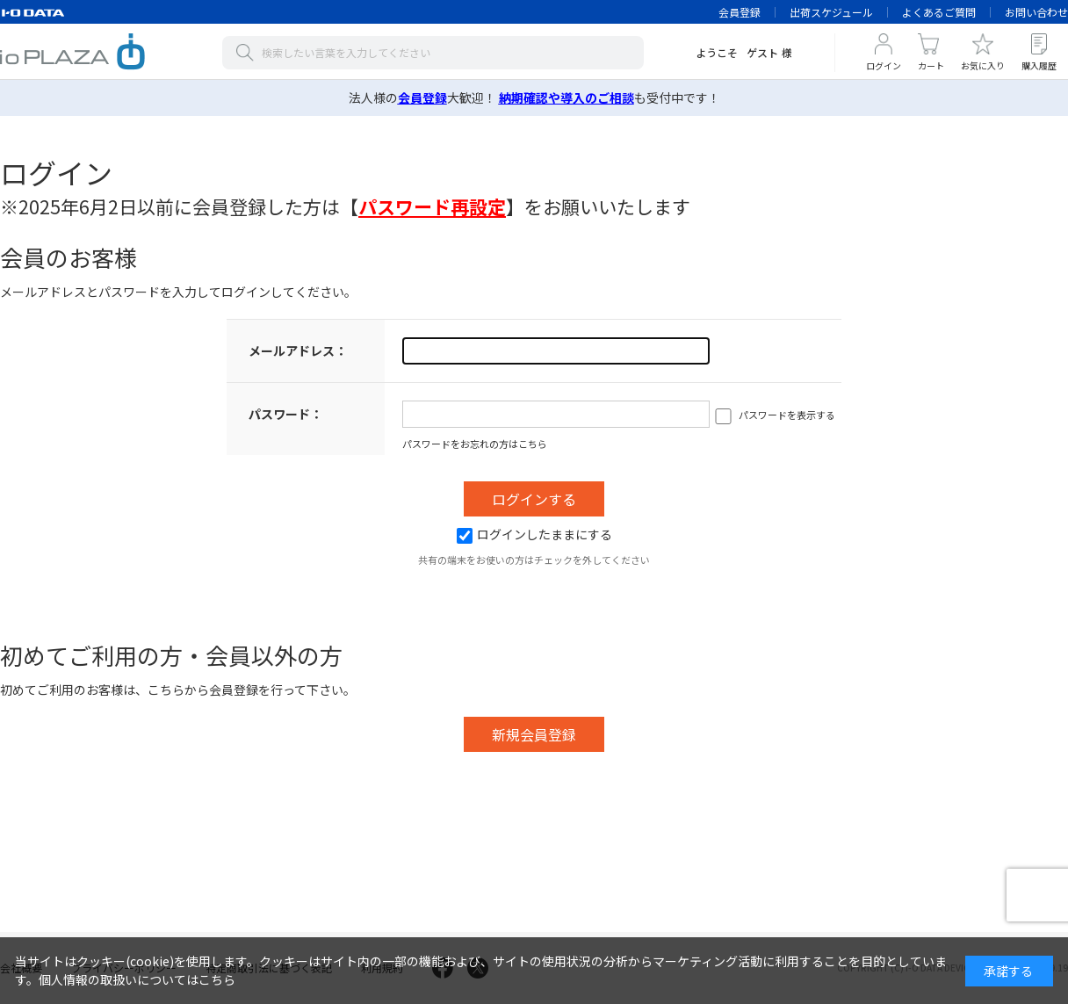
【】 (432, 206)
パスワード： (285, 414)
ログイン (883, 65)
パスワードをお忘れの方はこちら (474, 444)
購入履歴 (1039, 65)
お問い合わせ (1036, 11)
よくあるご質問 (939, 11)
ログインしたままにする (534, 534)
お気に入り (983, 65)
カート (931, 65)
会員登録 (739, 11)
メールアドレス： (298, 350)
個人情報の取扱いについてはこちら (137, 979)
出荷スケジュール (831, 11)
